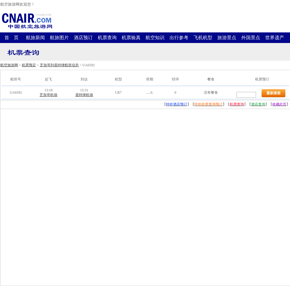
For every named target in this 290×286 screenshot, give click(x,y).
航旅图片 (59, 37)
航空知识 (155, 37)
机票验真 (131, 37)
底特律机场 (84, 95)
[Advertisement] (45, 197)
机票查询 (107, 37)
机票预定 (29, 65)
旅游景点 (226, 37)
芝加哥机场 (48, 95)
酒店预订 (83, 37)
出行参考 (179, 37)
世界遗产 (274, 37)
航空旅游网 (9, 65)
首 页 (11, 37)
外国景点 (250, 37)
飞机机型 (202, 37)
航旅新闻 (35, 37)
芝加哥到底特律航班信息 (59, 65)
